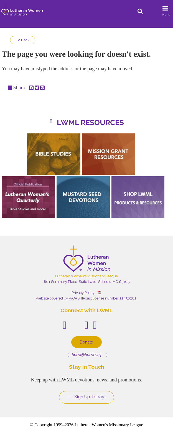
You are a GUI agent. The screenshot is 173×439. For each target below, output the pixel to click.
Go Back (22, 40)
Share (16, 88)
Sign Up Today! (86, 397)
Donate (86, 342)
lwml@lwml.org (84, 354)
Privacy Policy (83, 293)
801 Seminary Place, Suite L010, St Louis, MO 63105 (86, 282)
